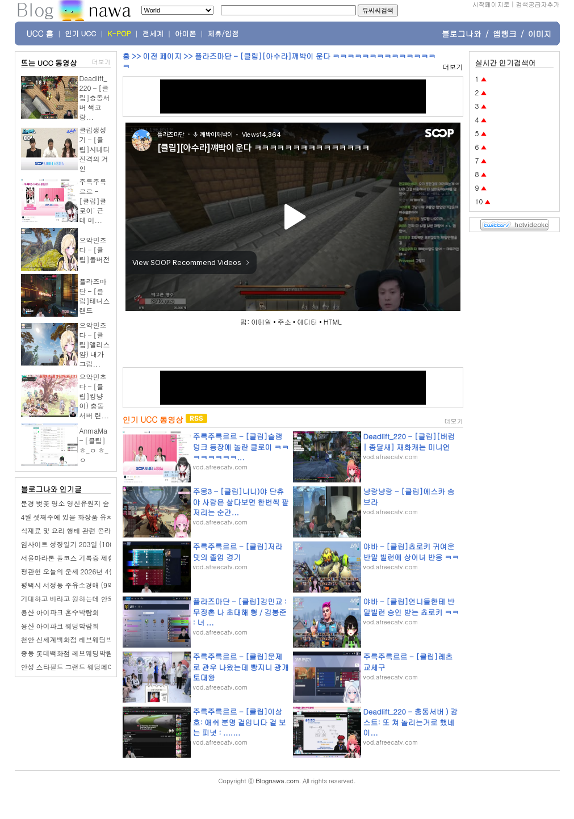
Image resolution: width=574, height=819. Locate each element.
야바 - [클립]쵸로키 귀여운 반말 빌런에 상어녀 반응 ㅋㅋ (411, 551)
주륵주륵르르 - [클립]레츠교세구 (408, 661)
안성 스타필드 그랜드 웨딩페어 (68, 666)
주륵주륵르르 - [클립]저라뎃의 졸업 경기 (238, 551)
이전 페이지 (162, 56)
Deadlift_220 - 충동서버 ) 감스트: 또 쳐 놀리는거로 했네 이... (410, 721)
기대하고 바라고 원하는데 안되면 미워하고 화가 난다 (101, 598)
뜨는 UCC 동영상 (49, 62)
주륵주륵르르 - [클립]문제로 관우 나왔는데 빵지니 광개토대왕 (241, 666)
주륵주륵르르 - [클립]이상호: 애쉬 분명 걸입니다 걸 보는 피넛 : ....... (239, 721)
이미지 (540, 33)
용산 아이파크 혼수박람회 (60, 612)
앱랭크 (505, 33)
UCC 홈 (40, 33)
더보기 (101, 61)
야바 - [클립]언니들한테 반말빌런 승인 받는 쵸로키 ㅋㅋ (411, 606)
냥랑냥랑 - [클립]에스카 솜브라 (409, 496)
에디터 (307, 321)
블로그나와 (461, 33)
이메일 (261, 321)
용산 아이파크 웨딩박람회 (60, 626)
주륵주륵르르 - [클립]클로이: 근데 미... (93, 201)
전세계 (153, 33)
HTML (333, 321)
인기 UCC (80, 33)
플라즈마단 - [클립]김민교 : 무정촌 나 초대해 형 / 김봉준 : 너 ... (240, 611)
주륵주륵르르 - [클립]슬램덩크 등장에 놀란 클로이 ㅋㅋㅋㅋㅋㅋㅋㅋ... (241, 446)
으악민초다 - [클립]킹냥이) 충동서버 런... (94, 396)
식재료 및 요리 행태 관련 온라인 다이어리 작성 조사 (99, 530)
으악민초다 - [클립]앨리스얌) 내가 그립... (94, 344)
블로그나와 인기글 (51, 489)
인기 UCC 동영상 (153, 419)
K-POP (119, 33)
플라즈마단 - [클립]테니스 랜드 (94, 295)
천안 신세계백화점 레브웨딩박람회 (74, 639)
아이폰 (185, 33)
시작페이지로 (491, 4)
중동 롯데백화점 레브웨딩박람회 (70, 653)
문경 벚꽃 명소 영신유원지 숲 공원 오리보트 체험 (95, 503)
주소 (284, 321)
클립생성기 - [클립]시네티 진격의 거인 (94, 149)
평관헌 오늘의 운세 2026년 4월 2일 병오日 (85, 571)
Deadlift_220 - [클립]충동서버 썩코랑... (94, 97)
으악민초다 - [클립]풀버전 (94, 249)
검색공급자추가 (538, 4)
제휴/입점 (223, 33)
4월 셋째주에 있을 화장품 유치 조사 (75, 517)
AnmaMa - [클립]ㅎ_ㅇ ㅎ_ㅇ (93, 445)
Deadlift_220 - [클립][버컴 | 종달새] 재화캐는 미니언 (409, 441)
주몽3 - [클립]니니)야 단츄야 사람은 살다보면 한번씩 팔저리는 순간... (241, 501)
